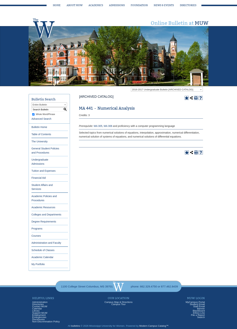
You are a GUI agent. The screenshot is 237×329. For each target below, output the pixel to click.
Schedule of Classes (42, 250)
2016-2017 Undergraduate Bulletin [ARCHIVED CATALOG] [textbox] (162, 89)
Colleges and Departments (46, 214)
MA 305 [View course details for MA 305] (98, 126)
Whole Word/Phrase (45, 114)
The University (39, 141)
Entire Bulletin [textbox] (40, 104)
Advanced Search (41, 118)
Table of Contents (41, 134)
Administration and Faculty (46, 242)
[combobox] (167, 89)
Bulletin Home (39, 127)
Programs (36, 228)
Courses (36, 235)
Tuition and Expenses (43, 170)
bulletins (75, 326)
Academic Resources (43, 207)
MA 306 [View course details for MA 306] (108, 126)
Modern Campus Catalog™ (154, 326)
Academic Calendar (42, 257)
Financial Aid (38, 177)
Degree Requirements (43, 221)
